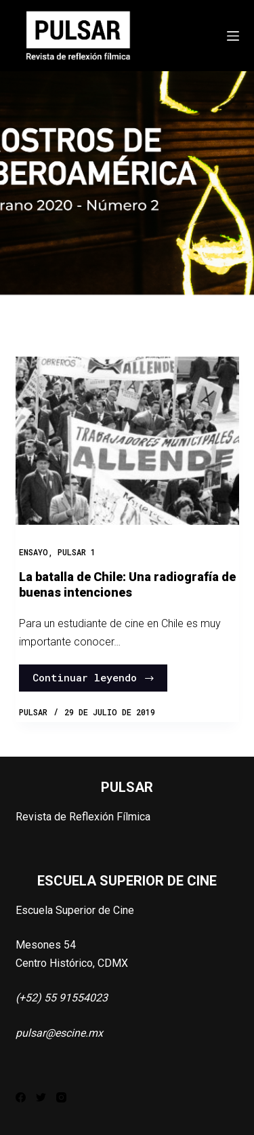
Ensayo (33, 551)
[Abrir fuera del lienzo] (233, 36)
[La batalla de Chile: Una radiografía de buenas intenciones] (127, 441)
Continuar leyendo (94, 677)
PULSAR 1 (77, 551)
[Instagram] (61, 1097)
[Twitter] (41, 1097)
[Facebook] (21, 1097)
